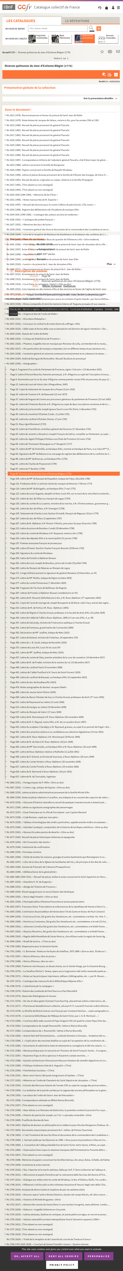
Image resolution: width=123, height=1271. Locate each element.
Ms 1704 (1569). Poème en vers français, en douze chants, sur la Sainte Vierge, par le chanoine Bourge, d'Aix (57, 966)
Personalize (99, 1256)
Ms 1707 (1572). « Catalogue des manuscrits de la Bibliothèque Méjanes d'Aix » (45, 981)
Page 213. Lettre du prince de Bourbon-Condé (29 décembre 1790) (42, 528)
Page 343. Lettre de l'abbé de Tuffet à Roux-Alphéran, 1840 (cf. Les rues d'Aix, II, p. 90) (52, 617)
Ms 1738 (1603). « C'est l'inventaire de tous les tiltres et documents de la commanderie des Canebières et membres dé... (59, 1134)
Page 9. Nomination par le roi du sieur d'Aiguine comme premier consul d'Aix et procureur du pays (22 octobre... (60, 379)
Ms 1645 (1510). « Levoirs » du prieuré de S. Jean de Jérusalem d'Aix (39, 264)
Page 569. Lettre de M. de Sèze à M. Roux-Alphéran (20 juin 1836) (41, 741)
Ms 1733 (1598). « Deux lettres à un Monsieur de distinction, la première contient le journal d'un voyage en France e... (57, 1110)
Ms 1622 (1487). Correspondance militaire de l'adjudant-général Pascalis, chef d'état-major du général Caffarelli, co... (57, 159)
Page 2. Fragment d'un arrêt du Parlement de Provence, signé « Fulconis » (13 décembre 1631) (56, 369)
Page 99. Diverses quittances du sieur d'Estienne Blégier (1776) (41, 473)
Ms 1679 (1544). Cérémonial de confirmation (28, 847)
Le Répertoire (77, 21)
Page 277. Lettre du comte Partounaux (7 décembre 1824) (38, 582)
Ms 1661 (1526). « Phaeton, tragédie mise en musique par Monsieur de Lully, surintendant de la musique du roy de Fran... (57, 343)
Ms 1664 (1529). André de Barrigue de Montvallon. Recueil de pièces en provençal (46, 358)
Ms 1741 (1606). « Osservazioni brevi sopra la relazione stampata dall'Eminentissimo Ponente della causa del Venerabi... (57, 1149)
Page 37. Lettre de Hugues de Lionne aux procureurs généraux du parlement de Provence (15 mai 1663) (60, 399)
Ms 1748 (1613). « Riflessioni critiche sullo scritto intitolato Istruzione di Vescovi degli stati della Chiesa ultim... (57, 1184)
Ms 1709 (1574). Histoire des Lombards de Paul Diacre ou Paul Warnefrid (42, 990)
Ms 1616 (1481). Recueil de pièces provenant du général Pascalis (38, 130)
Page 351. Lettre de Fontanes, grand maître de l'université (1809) (42, 627)
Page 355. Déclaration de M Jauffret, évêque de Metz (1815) (40, 632)
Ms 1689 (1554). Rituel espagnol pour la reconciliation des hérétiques (40, 891)
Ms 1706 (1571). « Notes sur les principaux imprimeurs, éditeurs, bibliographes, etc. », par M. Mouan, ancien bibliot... (57, 976)
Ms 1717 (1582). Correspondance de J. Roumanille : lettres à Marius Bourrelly (44, 1030)
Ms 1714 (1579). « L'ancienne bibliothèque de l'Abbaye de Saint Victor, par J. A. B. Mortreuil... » (53, 1015)
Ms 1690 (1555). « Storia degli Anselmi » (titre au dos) (32, 896)
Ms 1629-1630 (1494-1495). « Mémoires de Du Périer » (32, 194)
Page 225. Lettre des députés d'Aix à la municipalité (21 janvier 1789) (43, 538)
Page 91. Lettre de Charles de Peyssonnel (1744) (33, 463)
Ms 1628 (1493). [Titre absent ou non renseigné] (30, 189)
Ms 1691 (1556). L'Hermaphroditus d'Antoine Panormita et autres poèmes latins (45, 901)
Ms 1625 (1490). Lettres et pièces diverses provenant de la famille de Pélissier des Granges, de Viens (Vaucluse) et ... (57, 174)
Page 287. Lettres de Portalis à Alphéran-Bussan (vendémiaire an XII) (44, 592)
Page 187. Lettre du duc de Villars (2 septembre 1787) (36, 518)
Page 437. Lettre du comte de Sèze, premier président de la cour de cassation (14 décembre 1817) (57, 657)
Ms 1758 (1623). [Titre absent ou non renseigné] (30, 1234)
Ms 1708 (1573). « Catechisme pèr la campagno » (30, 986)
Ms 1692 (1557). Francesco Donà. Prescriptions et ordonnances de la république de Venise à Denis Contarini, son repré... (57, 906)
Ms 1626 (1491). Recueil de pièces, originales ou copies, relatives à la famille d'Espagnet (50, 179)
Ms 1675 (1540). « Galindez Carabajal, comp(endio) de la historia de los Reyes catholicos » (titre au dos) (57, 827)
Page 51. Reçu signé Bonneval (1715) (28, 424)
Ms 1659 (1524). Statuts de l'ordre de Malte (27, 333)
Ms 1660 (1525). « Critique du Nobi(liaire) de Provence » (34, 338)
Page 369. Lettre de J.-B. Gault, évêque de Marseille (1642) (38, 642)
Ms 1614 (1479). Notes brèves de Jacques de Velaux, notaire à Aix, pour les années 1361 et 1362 (53, 120)
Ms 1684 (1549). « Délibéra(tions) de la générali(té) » (32, 871)
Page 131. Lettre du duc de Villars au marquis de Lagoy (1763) (40, 498)
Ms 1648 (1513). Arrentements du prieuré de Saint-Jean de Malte (38, 279)
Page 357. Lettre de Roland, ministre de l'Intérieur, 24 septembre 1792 (44, 637)
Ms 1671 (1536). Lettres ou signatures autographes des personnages (40, 807)
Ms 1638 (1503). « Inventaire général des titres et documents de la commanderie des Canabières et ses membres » (59, 229)
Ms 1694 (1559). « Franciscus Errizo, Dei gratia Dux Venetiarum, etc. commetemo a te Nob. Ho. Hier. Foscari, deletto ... (57, 916)
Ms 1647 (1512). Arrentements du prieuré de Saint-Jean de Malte (38, 274)
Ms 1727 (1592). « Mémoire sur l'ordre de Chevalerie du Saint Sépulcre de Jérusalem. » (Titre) (52, 1080)
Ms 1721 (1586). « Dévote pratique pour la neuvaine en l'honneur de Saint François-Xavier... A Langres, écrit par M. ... (57, 1050)
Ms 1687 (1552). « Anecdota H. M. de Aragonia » (29, 881)
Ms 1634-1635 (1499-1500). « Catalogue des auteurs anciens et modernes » (42, 214)
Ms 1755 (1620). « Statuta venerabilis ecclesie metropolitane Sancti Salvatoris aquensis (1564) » (53, 1219)
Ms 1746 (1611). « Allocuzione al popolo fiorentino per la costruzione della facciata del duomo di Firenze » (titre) (57, 1174)
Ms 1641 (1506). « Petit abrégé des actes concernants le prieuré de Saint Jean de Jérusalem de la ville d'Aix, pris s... (57, 244)
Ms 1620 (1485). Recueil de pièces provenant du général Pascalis (38, 150)
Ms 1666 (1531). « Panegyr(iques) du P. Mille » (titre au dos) (35, 782)
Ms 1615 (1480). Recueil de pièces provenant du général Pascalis (38, 125)
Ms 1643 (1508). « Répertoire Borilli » (24, 254)
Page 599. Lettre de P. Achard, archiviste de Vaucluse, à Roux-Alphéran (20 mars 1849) (52, 756)
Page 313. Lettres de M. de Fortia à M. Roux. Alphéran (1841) (39, 607)
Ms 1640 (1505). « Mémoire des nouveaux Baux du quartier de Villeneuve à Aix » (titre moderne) (53, 239)
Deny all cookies (64, 1256)
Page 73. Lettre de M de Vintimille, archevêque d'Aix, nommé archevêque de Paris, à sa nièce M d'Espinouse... (60, 449)
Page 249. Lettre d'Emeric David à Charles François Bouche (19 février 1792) (47, 548)
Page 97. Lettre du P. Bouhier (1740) (27, 468)
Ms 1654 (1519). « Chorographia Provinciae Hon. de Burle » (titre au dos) (42, 308)
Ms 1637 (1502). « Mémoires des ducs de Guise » (29, 224)
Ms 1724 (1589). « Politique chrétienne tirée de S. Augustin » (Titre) (39, 1065)
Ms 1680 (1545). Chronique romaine (24, 851)
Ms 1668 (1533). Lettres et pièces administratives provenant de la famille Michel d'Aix (48, 792)
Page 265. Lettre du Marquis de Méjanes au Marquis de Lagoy (40, 568)
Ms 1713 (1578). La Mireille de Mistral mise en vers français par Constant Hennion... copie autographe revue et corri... (59, 1010)
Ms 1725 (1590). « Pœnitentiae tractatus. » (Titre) (30, 1070)
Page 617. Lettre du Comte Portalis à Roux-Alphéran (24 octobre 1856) (44, 766)
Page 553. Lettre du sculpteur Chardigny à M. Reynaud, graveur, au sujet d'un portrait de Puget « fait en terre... (60, 726)
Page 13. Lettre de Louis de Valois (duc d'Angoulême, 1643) (39, 384)
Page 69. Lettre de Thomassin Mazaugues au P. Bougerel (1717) (41, 443)
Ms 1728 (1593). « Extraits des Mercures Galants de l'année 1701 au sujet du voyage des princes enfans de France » (57, 1085)
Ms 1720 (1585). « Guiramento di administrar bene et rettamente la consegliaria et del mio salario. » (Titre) (57, 1045)
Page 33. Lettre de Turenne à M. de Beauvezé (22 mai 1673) (38, 394)
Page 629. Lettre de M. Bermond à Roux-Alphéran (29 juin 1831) (41, 771)
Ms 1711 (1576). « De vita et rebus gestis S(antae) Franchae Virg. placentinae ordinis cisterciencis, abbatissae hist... (57, 1000)
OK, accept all (27, 1256)
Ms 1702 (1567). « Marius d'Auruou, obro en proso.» (31, 956)
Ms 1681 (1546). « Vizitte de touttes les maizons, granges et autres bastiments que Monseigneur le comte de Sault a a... (57, 856)
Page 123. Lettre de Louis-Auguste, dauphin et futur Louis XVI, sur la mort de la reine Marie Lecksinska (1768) (60, 493)
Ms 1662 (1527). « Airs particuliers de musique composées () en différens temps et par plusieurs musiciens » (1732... (57, 348)
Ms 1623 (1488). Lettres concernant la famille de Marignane (35, 164)
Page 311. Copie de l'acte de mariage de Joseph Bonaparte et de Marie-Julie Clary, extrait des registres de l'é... (60, 602)
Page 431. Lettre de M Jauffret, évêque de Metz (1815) (37, 652)
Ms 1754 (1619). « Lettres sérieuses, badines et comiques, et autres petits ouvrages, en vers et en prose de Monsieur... (57, 1214)
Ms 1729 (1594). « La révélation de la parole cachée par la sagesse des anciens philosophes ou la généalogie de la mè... (57, 1090)
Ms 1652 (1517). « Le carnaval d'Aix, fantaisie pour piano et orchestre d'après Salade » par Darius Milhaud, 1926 (59, 298)
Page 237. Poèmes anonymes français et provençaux (36, 543)
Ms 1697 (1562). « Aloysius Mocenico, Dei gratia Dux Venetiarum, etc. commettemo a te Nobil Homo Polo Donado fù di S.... (57, 931)
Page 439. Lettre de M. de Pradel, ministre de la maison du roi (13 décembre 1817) (50, 662)
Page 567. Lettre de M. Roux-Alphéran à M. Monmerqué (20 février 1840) (45, 736)
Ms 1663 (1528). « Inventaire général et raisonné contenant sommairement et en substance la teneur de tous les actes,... (57, 353)
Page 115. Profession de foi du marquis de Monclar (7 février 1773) (51, 483)
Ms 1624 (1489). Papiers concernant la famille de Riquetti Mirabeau (39, 169)
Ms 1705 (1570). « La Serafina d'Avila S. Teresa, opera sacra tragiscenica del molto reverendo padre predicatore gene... (57, 971)
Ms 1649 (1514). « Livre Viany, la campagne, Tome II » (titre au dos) (39, 284)
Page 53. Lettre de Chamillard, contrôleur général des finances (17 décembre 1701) (50, 428)
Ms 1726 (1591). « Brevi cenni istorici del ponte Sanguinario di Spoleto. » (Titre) (45, 1075)
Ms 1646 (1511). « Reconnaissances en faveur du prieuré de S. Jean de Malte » (44, 269)
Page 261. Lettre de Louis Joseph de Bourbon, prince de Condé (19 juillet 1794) (48, 563)
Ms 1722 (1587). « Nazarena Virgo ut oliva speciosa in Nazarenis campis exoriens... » (48, 1055)
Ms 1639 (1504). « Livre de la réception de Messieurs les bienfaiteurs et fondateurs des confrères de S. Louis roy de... (57, 234)
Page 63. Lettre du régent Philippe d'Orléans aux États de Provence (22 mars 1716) (50, 438)
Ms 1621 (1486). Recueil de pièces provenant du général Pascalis (38, 154)
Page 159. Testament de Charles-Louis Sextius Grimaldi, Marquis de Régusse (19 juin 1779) (54, 513)
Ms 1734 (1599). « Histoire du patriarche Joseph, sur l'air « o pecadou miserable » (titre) (49, 1115)
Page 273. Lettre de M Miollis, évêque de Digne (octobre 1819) (41, 578)
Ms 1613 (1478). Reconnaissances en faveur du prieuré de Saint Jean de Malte (44, 115)
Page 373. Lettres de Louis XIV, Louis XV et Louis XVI (35, 647)
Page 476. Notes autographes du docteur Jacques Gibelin (38, 687)
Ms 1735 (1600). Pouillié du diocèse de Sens (28, 1120)
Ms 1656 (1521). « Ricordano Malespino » (26, 318)
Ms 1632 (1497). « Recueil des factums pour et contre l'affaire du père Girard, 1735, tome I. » (51, 204)
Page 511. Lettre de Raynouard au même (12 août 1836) (37, 702)
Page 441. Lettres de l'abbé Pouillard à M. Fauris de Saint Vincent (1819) (45, 672)
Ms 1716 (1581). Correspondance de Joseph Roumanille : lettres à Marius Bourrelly (47, 1025)
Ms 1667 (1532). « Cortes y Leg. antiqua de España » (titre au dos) (38, 787)
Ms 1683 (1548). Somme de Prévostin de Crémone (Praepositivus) (38, 866)
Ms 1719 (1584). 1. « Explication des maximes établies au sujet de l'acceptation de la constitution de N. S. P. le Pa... (57, 1040)
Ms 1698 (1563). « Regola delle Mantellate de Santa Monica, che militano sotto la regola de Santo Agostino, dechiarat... (57, 936)
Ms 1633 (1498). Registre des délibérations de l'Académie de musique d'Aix (43, 209)
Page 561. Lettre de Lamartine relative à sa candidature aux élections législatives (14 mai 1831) (57, 731)
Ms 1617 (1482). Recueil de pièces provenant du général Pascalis (38, 135)
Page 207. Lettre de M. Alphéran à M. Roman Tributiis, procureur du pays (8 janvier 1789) (53, 523)
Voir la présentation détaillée (98, 98)
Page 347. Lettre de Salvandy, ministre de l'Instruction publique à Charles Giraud (50, 622)
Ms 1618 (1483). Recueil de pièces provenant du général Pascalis (38, 140)
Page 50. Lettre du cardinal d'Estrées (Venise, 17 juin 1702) (38, 419)
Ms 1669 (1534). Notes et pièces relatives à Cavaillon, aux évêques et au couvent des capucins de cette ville (59, 797)
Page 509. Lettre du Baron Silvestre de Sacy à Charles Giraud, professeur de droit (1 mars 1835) (57, 697)
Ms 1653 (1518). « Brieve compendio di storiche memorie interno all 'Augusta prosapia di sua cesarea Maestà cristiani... (57, 303)
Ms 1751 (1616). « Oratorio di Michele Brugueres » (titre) (34, 1199)
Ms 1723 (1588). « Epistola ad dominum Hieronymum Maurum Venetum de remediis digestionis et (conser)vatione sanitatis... (57, 1060)
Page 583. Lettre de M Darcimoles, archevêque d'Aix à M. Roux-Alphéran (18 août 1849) (53, 746)
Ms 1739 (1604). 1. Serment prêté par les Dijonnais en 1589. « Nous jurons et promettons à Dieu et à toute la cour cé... (57, 1139)
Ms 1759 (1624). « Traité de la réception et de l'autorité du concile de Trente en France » (49, 1239)
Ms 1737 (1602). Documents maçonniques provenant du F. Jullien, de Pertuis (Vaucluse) (49, 1130)
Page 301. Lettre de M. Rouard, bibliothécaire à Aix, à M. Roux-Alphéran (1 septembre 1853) (55, 597)
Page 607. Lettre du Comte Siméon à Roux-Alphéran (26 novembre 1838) (45, 761)
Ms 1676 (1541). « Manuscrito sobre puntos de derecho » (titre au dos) (40, 832)
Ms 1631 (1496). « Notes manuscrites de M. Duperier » (32, 199)
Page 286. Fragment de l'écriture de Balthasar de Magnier (38, 587)
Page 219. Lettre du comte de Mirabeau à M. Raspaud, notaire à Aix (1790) (46, 533)
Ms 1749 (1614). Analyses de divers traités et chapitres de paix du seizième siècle (46, 1189)
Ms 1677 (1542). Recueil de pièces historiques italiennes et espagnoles (41, 837)
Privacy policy (62, 1264)
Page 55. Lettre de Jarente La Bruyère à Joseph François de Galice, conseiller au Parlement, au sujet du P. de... (60, 433)
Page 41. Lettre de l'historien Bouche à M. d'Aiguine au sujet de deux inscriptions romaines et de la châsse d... (60, 404)
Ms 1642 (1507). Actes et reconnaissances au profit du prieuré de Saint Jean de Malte (48, 249)
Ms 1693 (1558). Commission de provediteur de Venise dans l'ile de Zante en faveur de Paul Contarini (56, 911)
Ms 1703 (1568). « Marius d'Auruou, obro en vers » (30, 961)
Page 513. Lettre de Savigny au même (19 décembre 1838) (38, 707)
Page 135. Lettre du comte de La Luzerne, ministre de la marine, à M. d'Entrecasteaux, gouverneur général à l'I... (60, 503)
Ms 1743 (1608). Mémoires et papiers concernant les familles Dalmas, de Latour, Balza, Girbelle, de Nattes (58, 1159)
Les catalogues (20, 20)
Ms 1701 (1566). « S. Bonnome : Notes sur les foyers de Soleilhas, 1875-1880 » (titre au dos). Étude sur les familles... (57, 951)
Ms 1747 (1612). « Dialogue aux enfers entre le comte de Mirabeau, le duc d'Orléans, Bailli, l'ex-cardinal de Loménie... (57, 1179)
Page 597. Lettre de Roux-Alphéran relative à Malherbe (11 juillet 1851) (44, 751)
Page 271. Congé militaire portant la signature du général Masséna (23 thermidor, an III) (53, 572)
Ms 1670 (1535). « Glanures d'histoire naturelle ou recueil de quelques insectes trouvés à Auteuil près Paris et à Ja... (57, 802)
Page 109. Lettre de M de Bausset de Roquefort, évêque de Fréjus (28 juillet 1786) (50, 478)
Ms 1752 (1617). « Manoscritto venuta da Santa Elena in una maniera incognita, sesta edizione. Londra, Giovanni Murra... (59, 1204)
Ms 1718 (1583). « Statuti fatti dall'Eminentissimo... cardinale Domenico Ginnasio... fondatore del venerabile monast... (57, 1035)
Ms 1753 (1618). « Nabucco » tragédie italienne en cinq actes (36, 1209)
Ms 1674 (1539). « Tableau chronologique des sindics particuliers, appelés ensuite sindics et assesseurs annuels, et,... (57, 822)
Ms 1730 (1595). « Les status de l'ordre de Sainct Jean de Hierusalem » (40, 1095)
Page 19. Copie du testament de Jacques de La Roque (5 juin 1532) (42, 389)
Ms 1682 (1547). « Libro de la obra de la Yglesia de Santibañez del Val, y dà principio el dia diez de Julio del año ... (59, 861)
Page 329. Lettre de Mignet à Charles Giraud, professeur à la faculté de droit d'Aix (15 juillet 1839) (57, 612)
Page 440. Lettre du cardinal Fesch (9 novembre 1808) (36, 667)
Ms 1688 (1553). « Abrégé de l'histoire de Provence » (32, 886)
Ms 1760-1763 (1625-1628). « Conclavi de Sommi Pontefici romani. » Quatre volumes (48, 1244)
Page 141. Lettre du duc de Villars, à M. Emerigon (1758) (37, 508)
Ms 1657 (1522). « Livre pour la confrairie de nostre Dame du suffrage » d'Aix (43, 323)
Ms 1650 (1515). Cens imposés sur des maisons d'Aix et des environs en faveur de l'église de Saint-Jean (56, 289)
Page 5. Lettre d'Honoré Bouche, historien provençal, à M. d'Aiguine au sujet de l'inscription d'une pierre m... (60, 374)
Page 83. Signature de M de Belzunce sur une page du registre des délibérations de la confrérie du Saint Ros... (60, 453)
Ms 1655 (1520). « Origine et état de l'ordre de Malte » (32, 313)
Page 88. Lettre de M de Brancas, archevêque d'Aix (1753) (39, 458)
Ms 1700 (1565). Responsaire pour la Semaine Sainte (32, 946)
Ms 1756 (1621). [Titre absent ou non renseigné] (30, 1224)
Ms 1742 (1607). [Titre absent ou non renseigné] (30, 1154)
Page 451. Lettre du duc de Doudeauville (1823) (33, 682)
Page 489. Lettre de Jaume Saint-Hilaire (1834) (33, 692)
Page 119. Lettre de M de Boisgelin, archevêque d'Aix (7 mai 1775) (43, 488)
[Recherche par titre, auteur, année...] (57, 28)
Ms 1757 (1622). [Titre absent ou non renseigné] (30, 1229)
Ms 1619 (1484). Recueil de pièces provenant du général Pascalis (38, 145)
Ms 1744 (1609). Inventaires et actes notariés (28, 1164)
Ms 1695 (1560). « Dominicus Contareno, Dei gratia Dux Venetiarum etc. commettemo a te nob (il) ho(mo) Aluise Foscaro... (57, 921)
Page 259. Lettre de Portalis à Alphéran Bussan (33, 558)
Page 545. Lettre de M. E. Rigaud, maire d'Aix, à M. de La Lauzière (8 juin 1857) (48, 721)
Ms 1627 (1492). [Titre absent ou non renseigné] (30, 184)
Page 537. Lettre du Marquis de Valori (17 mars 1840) (36, 711)
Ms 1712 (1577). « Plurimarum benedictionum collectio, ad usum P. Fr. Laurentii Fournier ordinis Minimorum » (59, 1005)
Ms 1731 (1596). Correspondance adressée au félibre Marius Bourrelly (40, 1100)
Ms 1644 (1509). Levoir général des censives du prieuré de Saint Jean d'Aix (42, 259)
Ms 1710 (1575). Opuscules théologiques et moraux (31, 995)
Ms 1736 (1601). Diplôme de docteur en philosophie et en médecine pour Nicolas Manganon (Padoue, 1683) (59, 1125)
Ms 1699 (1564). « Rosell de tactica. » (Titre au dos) (31, 941)
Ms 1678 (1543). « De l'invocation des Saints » (28, 842)
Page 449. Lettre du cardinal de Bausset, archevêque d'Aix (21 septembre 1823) (48, 677)
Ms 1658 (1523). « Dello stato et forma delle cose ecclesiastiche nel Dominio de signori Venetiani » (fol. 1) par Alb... (57, 328)
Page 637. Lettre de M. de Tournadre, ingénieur (33, 776)
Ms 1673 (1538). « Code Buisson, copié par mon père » (32, 817)
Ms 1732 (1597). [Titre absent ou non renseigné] (30, 1105)
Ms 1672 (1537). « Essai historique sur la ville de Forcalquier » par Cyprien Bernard (46, 812)
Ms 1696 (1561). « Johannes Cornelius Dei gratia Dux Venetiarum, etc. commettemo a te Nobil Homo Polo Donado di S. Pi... (57, 926)
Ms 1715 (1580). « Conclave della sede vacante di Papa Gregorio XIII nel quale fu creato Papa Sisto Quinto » (57, 1020)
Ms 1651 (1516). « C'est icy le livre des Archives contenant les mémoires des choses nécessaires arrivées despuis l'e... (57, 293)
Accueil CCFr (8, 52)
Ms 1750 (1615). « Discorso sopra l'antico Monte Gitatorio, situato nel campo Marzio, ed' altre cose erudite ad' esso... (57, 1194)
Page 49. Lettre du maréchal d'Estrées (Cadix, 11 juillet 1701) (40, 414)
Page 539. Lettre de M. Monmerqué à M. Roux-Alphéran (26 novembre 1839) (47, 716)
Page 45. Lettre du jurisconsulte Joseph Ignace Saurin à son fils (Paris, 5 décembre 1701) (53, 409)
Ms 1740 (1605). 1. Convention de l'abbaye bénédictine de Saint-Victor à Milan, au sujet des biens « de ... (57, 1144)
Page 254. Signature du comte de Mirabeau (31, 553)
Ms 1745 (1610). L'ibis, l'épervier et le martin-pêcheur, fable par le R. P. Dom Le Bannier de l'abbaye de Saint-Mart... (57, 1169)
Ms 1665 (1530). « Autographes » (22, 363)
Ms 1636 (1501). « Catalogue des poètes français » (31, 219)
